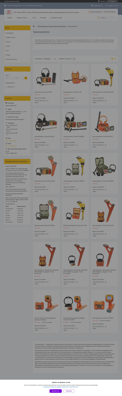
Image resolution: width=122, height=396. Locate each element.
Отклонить (69, 391)
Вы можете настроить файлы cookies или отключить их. (60, 387)
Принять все (55, 391)
